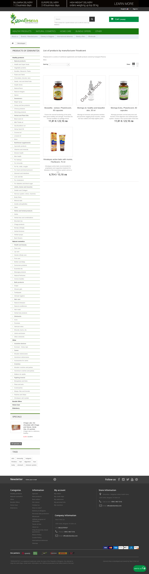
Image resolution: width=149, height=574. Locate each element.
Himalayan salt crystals (21, 398)
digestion (27, 462)
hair (20, 462)
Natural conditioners (20, 306)
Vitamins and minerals (21, 149)
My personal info (60, 502)
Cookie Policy (37, 537)
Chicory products (19, 108)
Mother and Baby (19, 262)
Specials (17, 416)
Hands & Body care (20, 255)
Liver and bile (18, 177)
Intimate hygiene (19, 296)
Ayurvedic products (20, 146)
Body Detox (18, 197)
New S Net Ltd (134, 561)
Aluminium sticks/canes (21, 357)
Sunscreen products (20, 265)
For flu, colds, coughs (21, 166)
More (15, 139)
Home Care (65, 31)
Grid (133, 65)
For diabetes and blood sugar (23, 183)
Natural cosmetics (46, 31)
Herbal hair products (20, 313)
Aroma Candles (19, 279)
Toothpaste (17, 292)
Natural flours (18, 88)
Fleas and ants (19, 384)
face (34, 462)
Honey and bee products (22, 105)
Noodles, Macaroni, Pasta (22, 71)
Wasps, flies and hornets (22, 391)
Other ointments (19, 337)
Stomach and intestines (21, 173)
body (13, 465)
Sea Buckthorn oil (19, 126)
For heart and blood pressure (23, 170)
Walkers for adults (20, 374)
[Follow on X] (127, 479)
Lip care (16, 251)
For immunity (18, 163)
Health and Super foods (21, 64)
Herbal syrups (18, 234)
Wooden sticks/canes (21, 354)
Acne (15, 320)
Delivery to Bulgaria (47, 36)
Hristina (14, 462)
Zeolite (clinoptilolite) (20, 204)
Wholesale (91, 36)
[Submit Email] (55, 479)
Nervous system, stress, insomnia (25, 194)
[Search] (92, 19)
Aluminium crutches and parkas (24, 371)
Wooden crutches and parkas (23, 367)
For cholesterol (19, 180)
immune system (31, 465)
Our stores (35, 502)
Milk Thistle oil (18, 122)
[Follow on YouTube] (132, 479)
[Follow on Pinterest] (136, 479)
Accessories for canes (21, 360)
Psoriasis (17, 323)
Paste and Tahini (19, 74)
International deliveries (65, 36)
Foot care (17, 258)
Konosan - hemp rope (21, 347)
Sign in (135, 9)
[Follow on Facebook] (119, 479)
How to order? (37, 508)
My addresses (59, 499)
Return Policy (36, 535)
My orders (57, 493)
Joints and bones (19, 333)
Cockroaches (18, 388)
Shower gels (18, 289)
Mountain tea (18, 221)
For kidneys (18, 160)
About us (15, 36)
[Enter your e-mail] (40, 479)
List (137, 65)
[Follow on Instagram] (123, 479)
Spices (16, 95)
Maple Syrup (18, 102)
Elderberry (16, 408)
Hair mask (17, 309)
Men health (17, 156)
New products (37, 496)
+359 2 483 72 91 (116, 502)
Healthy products (22, 31)
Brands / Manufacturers (29, 36)
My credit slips (59, 496)
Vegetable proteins (20, 68)
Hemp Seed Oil (19, 129)
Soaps (16, 286)
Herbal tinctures (19, 231)
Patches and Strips (20, 394)
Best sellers (36, 499)
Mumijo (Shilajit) (19, 228)
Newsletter (16, 479)
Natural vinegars (19, 91)
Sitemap (35, 543)
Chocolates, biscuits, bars (22, 78)
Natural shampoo (19, 303)
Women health (18, 153)
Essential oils (18, 268)
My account (59, 490)
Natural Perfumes (19, 275)
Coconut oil (17, 132)
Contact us (36, 505)
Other (98, 31)
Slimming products (20, 112)
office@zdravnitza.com (114, 506)
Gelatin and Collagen (21, 190)
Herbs (16, 214)
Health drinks (18, 85)
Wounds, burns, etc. (20, 330)
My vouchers (58, 505)
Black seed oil (18, 119)
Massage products (20, 272)
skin (12, 458)
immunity (20, 458)
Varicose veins (18, 326)
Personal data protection (40, 513)
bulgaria (28, 458)
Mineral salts (18, 200)
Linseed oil (17, 136)
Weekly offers (80, 36)
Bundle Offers (83, 31)
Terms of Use (36, 524)
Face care (17, 248)
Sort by (45, 64)
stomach (20, 465)
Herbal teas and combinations (23, 217)
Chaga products (19, 224)
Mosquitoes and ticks (21, 381)
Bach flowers (18, 238)
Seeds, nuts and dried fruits (23, 81)
